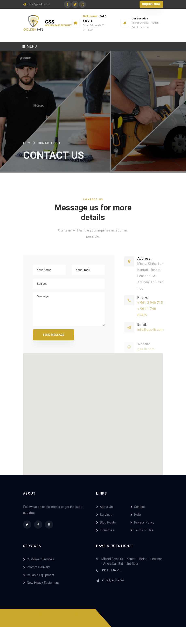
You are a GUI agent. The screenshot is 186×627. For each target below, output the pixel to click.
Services (104, 515)
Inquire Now (151, 4)
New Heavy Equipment (41, 583)
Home (29, 146)
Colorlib (52, 621)
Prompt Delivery (36, 567)
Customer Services (38, 559)
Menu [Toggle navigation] (30, 46)
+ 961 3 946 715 (150, 307)
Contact (137, 507)
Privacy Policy (142, 522)
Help (135, 515)
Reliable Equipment (38, 575)
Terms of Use (141, 530)
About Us (104, 507)
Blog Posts (106, 522)
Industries (105, 530)
